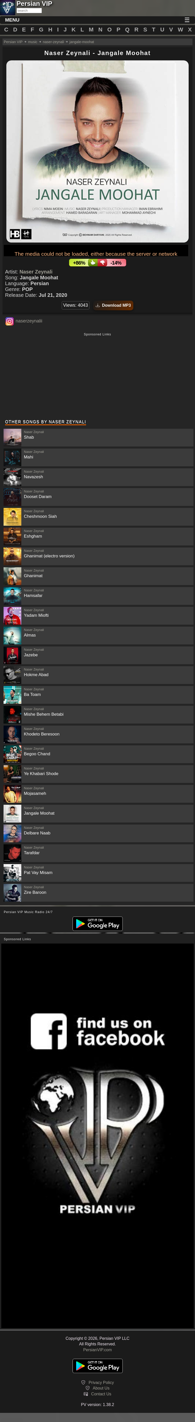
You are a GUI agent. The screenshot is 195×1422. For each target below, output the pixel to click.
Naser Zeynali (36, 272)
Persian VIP (13, 42)
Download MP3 (113, 305)
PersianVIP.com (97, 1350)
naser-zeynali (53, 42)
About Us (101, 1388)
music (32, 42)
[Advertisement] (97, 376)
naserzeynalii (28, 320)
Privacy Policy (101, 1382)
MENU (12, 20)
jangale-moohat (82, 42)
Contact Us (101, 1394)
